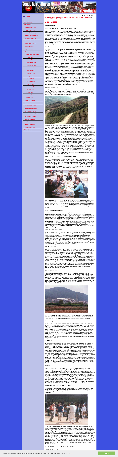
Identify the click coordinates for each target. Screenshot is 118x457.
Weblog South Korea (30, 30)
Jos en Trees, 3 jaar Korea (32, 54)
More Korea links (29, 121)
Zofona (26, 16)
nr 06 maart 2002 (31, 68)
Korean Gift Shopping (30, 32)
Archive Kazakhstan (30, 124)
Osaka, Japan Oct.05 (30, 43)
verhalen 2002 (29, 59)
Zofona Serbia (28, 22)
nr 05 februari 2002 (31, 65)
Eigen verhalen (29, 49)
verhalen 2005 (29, 97)
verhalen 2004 (29, 95)
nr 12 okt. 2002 (30, 84)
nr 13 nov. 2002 (30, 86)
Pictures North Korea (30, 119)
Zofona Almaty (28, 130)
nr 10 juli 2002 (30, 78)
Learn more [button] (65, 453)
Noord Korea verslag (30, 100)
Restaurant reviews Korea (31, 113)
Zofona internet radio (30, 127)
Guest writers (28, 103)
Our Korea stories (29, 46)
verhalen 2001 (29, 57)
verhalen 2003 (29, 92)
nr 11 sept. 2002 (31, 81)
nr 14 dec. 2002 (30, 89)
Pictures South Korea (30, 116)
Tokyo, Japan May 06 (30, 38)
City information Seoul (30, 111)
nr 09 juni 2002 (30, 76)
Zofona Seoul (28, 24)
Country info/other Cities (31, 108)
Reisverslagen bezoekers (31, 51)
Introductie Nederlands (30, 27)
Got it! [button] (107, 453)
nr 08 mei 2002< (31, 73)
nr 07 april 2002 (31, 70)
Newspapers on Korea (30, 105)
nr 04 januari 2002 (31, 62)
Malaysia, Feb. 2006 (30, 41)
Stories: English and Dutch (31, 35)
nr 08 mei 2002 (58, 19)
